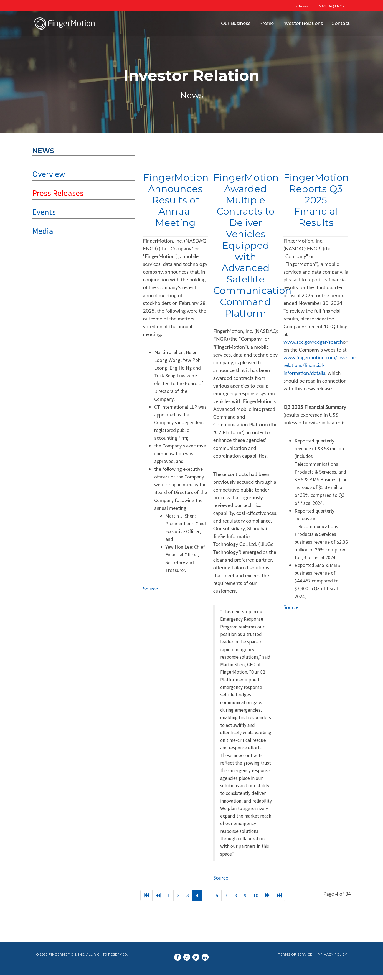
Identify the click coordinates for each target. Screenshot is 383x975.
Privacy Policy (332, 954)
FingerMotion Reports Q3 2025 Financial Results (316, 200)
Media (42, 231)
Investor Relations (302, 23)
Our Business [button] (236, 23)
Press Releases (57, 193)
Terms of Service (295, 954)
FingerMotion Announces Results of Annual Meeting (176, 200)
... (207, 895)
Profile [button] (266, 23)
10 (255, 895)
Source (150, 588)
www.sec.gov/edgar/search (313, 342)
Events (44, 212)
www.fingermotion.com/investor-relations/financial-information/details (320, 365)
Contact (340, 23)
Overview (48, 174)
